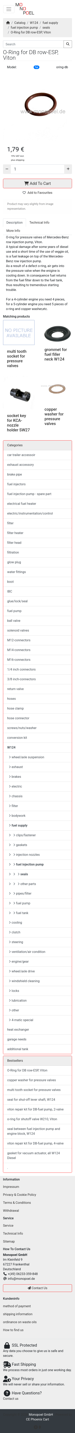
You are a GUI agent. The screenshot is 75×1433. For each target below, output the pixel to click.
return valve (15, 689)
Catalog (19, 23)
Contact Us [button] (37, 1288)
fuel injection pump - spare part (29, 494)
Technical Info (13, 1233)
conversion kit (17, 738)
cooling (15, 922)
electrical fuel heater (21, 504)
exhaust (16, 767)
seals (46, 27)
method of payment (17, 1306)
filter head (14, 543)
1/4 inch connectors (21, 669)
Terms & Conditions (17, 1203)
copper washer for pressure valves (54, 416)
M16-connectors (18, 660)
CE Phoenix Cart (37, 1419)
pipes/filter (20, 893)
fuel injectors (16, 484)
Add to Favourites (37, 193)
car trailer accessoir (21, 455)
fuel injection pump (24, 27)
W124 (34, 23)
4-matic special (21, 1020)
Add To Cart (37, 183)
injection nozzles (24, 855)
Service (8, 1225)
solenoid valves (18, 630)
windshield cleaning (24, 981)
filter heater (15, 533)
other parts (22, 884)
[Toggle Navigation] (8, 9)
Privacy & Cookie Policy (19, 1195)
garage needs (16, 1039)
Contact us (10, 1399)
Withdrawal (11, 1211)
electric (15, 786)
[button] (37, 106)
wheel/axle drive (22, 971)
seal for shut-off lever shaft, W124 (31, 1100)
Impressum (11, 1187)
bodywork (17, 816)
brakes (15, 777)
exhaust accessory (20, 465)
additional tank (17, 1049)
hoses (11, 699)
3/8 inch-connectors (21, 679)
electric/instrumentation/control (30, 513)
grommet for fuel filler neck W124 (56, 354)
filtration (13, 552)
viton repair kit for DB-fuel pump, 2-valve (35, 1109)
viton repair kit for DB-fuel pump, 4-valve (35, 1143)
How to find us (13, 1330)
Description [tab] (14, 222)
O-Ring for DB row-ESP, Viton (31, 32)
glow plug (14, 562)
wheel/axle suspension (26, 757)
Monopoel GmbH (41, 1414)
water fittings (16, 572)
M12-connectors (18, 640)
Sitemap (9, 1241)
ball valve (13, 621)
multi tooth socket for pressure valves (16, 358)
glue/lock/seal (17, 601)
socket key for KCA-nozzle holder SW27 (18, 422)
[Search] (33, 44)
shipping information (17, 1314)
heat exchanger (18, 1029)
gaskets (18, 845)
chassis (16, 796)
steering (16, 942)
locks (14, 991)
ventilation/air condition (27, 952)
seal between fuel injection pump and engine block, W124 (33, 1131)
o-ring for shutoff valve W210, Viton (32, 1119)
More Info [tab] (13, 231)
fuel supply (50, 23)
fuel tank (18, 913)
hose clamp (15, 708)
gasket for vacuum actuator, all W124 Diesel (33, 1155)
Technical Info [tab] (39, 222)
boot (10, 582)
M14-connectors (18, 650)
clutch (14, 932)
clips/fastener (22, 835)
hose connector (18, 718)
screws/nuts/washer (22, 728)
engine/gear (19, 961)
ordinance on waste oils (20, 1322)
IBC (9, 591)
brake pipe (14, 474)
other (14, 1010)
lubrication (18, 1000)
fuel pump (14, 611)
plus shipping (17, 160)
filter (10, 523)
